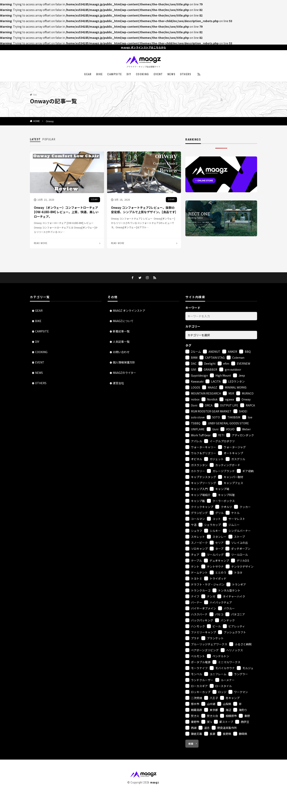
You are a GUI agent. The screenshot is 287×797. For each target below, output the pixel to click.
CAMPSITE (114, 74)
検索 (191, 743)
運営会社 (118, 383)
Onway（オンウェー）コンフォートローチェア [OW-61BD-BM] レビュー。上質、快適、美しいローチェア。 (66, 212)
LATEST (35, 139)
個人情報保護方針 (124, 362)
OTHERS (185, 74)
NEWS (171, 74)
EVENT (158, 74)
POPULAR (48, 139)
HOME (36, 121)
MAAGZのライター (124, 373)
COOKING (142, 74)
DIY (129, 74)
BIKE (99, 74)
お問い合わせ (121, 352)
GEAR (88, 74)
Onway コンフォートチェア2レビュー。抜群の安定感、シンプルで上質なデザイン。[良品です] (143, 209)
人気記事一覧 (121, 342)
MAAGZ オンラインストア (129, 311)
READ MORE (40, 243)
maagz (154, 782)
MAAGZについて (123, 321)
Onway (50, 121)
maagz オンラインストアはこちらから (143, 47)
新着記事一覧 (121, 331)
